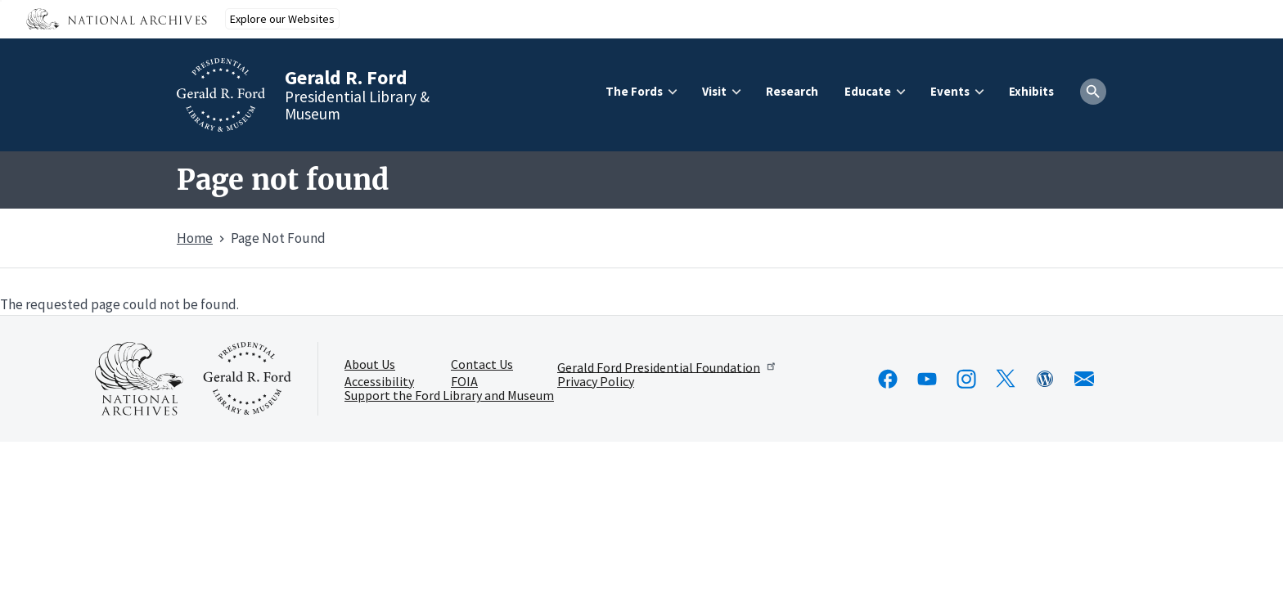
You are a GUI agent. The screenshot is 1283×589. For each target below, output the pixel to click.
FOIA (464, 382)
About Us (369, 364)
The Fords (634, 91)
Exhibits (1031, 91)
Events (950, 91)
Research (792, 91)
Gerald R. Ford (346, 77)
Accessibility (379, 382)
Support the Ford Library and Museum (449, 396)
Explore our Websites (282, 18)
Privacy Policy (595, 382)
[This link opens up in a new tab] (139, 379)
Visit (714, 91)
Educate (867, 91)
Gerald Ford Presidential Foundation (667, 366)
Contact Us (482, 364)
